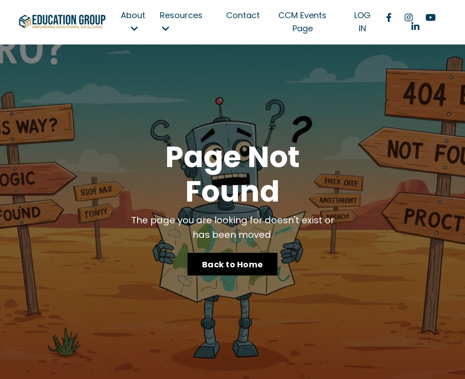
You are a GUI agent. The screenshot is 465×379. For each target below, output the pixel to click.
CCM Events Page (302, 22)
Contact (243, 15)
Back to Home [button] (232, 264)
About (133, 21)
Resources (181, 21)
